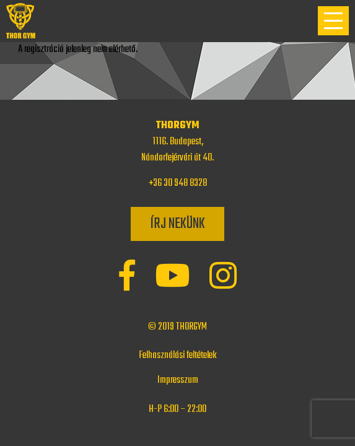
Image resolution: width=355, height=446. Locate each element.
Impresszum (177, 380)
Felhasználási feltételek (178, 356)
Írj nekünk (177, 223)
